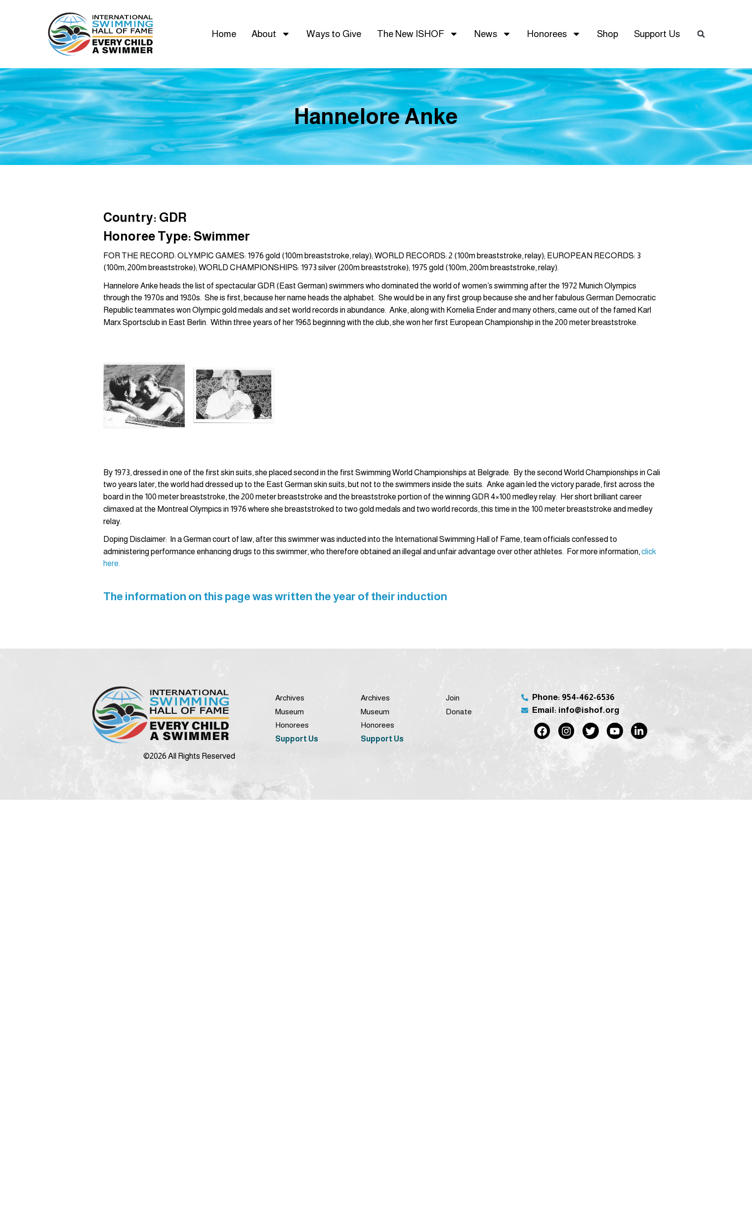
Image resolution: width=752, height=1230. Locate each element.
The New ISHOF (418, 33)
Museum (289, 711)
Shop (607, 34)
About (271, 33)
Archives (289, 698)
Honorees (554, 33)
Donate (459, 711)
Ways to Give (333, 34)
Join (453, 698)
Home (223, 34)
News (492, 33)
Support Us (657, 34)
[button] (701, 34)
